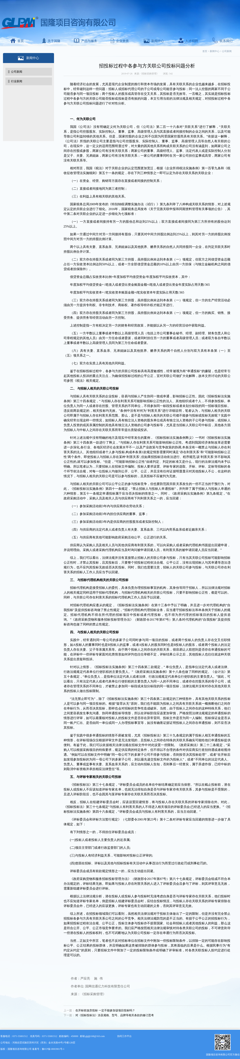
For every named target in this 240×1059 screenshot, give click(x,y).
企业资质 (120, 41)
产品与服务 (85, 41)
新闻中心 (154, 41)
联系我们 (222, 41)
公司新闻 (16, 71)
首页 (17, 41)
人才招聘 (188, 41)
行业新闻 (16, 81)
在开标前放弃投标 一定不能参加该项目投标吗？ (105, 1010)
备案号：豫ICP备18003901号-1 (48, 1049)
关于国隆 (51, 41)
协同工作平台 (124, 1036)
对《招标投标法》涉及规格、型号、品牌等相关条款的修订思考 (114, 1015)
